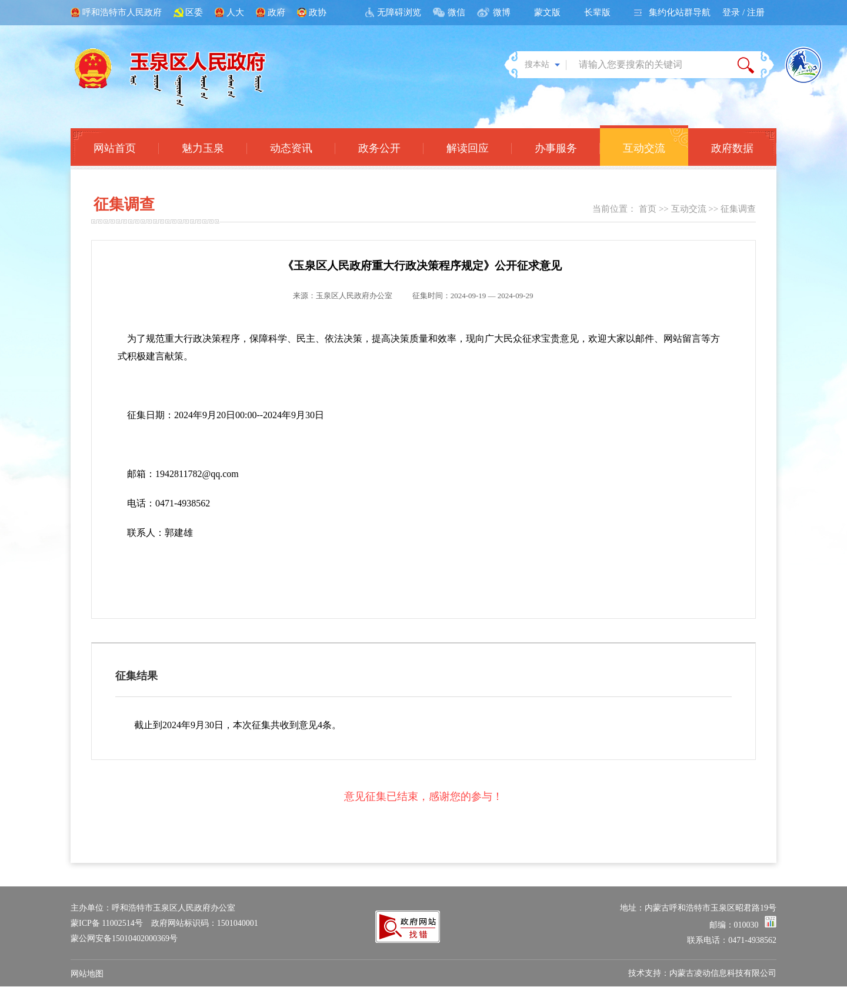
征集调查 (738, 209)
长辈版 (597, 12)
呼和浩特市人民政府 (122, 12)
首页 (647, 209)
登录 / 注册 (743, 12)
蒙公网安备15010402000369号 (124, 938)
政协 (317, 12)
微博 (502, 12)
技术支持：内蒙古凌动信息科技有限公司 (702, 973)
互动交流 (688, 209)
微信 (456, 12)
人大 (235, 12)
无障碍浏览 (399, 12)
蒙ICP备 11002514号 (107, 923)
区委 (194, 12)
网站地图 (87, 973)
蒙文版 (547, 12)
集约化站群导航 (680, 12)
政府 (276, 12)
